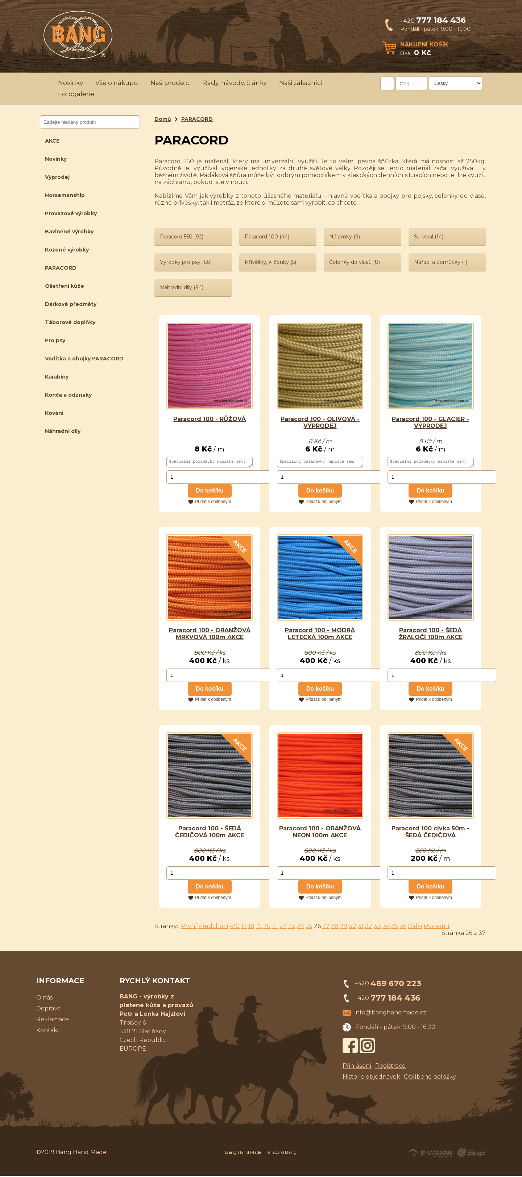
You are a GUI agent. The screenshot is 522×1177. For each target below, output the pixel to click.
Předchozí (213, 927)
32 (368, 927)
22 (283, 927)
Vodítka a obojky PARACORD (84, 358)
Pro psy (55, 340)
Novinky (70, 82)
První (189, 927)
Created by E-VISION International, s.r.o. (430, 1153)
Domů (162, 119)
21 (275, 927)
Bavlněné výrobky (69, 231)
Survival (428, 236)
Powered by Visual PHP (471, 1153)
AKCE (52, 141)
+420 (433, 20)
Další (415, 927)
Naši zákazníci (300, 82)
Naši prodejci (170, 82)
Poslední (437, 927)
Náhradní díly (62, 431)
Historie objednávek (371, 1077)
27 (326, 927)
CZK (404, 83)
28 (335, 927)
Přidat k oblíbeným (213, 502)
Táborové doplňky (70, 322)
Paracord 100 (267, 236)
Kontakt (48, 1031)
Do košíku (209, 492)
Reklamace (52, 1020)
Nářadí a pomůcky (440, 262)
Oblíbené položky (430, 1077)
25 (309, 927)
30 (352, 927)
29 (343, 927)
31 (361, 927)
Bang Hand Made (243, 1153)
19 (259, 927)
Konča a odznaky (68, 395)
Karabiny (57, 376)
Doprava (48, 1009)
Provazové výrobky (71, 213)
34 (386, 927)
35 (394, 927)
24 (300, 927)
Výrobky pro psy (186, 262)
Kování (54, 413)
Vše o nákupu (116, 82)
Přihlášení (357, 1066)
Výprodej (57, 177)
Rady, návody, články (235, 82)
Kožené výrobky (67, 249)
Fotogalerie (76, 94)
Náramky (344, 236)
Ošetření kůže (64, 286)
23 (291, 927)
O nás (44, 998)
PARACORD (60, 268)
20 (267, 927)
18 (251, 927)
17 (244, 927)
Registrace (390, 1066)
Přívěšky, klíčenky (270, 262)
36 (402, 927)
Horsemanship (65, 195)
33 (377, 927)
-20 (235, 927)
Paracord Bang (281, 1153)
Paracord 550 (181, 236)
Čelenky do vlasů (354, 262)
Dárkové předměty (70, 304)
